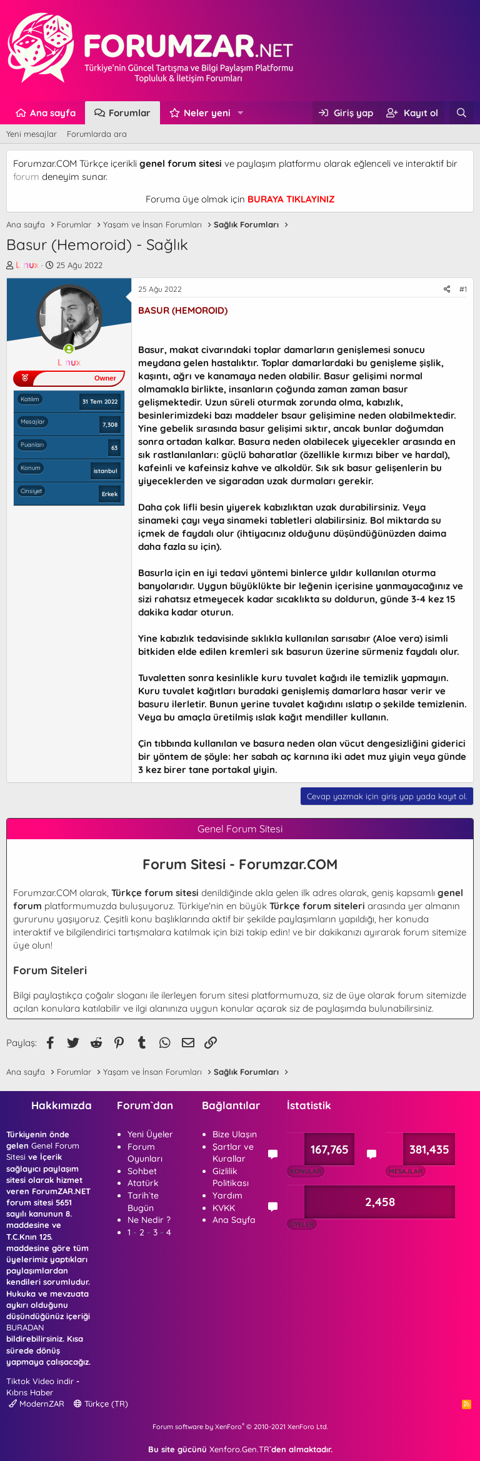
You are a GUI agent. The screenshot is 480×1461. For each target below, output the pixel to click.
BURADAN (25, 1327)
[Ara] (461, 112)
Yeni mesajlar (31, 134)
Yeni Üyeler (150, 1134)
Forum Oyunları (145, 1153)
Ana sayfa (53, 113)
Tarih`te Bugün (143, 1202)
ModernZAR (36, 1404)
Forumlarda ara (97, 134)
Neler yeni (207, 113)
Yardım (227, 1195)
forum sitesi (224, 995)
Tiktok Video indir (40, 1381)
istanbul (106, 470)
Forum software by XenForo (240, 1426)
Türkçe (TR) (101, 1404)
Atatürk (143, 1183)
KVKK (223, 1208)
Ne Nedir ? (149, 1219)
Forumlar (130, 113)
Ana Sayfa (234, 1219)
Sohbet (142, 1171)
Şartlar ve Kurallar (233, 1153)
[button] (240, 112)
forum (26, 176)
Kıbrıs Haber (29, 1392)
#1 (463, 289)
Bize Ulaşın (234, 1134)
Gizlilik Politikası (230, 1177)
